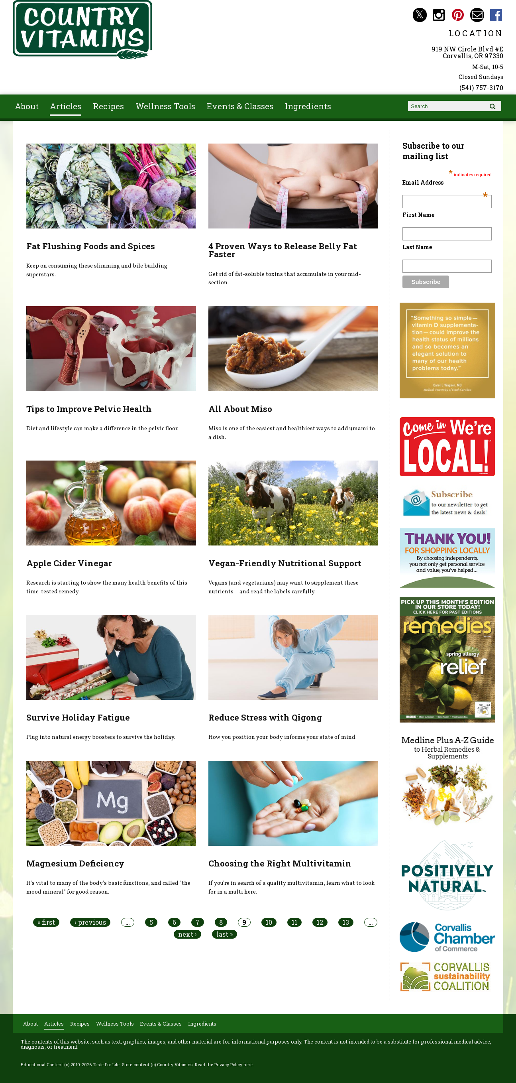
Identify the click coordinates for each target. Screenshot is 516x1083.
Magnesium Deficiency (75, 863)
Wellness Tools (165, 106)
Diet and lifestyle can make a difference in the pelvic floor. (102, 429)
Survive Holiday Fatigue (78, 717)
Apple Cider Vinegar (69, 563)
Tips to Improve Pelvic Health (89, 408)
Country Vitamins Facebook (496, 15)
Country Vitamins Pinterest (458, 15)
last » (224, 934)
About (27, 106)
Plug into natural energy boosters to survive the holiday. (100, 737)
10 (269, 922)
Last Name (417, 247)
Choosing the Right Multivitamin (279, 863)
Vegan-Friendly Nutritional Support (284, 563)
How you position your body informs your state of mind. (282, 737)
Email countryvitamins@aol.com (477, 15)
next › (187, 934)
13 (346, 922)
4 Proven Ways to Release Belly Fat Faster (282, 250)
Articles (65, 106)
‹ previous (90, 922)
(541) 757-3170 (481, 87)
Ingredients (308, 106)
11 (294, 922)
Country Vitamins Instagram (439, 15)
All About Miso (240, 408)
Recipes (108, 106)
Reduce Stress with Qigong (265, 717)
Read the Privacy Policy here (224, 1064)
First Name (418, 215)
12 (320, 922)
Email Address (444, 182)
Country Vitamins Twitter (420, 15)
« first (46, 922)
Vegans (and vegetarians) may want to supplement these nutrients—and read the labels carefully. (283, 587)
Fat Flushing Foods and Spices (90, 246)
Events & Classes (240, 106)
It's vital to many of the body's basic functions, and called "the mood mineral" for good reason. (108, 887)
